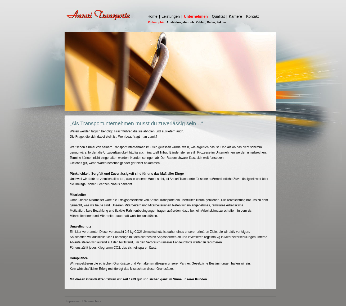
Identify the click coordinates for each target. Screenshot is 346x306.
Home (153, 16)
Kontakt (252, 16)
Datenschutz (92, 301)
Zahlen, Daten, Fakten (211, 22)
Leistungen (171, 16)
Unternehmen (196, 16)
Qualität (218, 16)
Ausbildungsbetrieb (180, 22)
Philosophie (156, 22)
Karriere (235, 16)
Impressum (74, 301)
